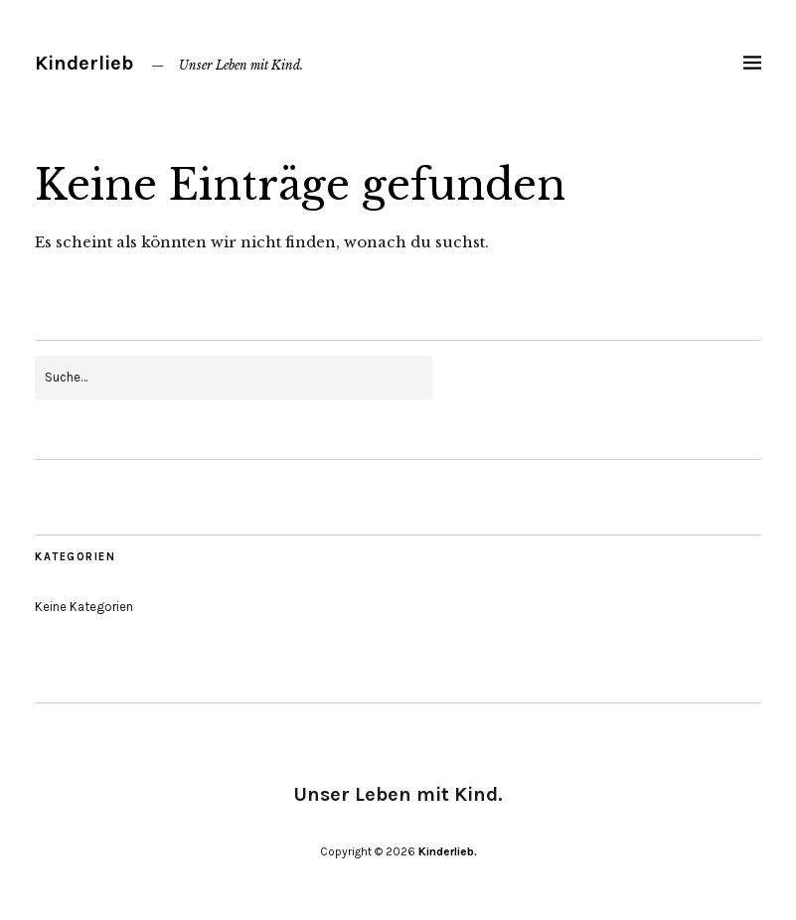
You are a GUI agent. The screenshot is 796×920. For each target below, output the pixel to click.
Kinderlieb (84, 63)
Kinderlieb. (447, 851)
